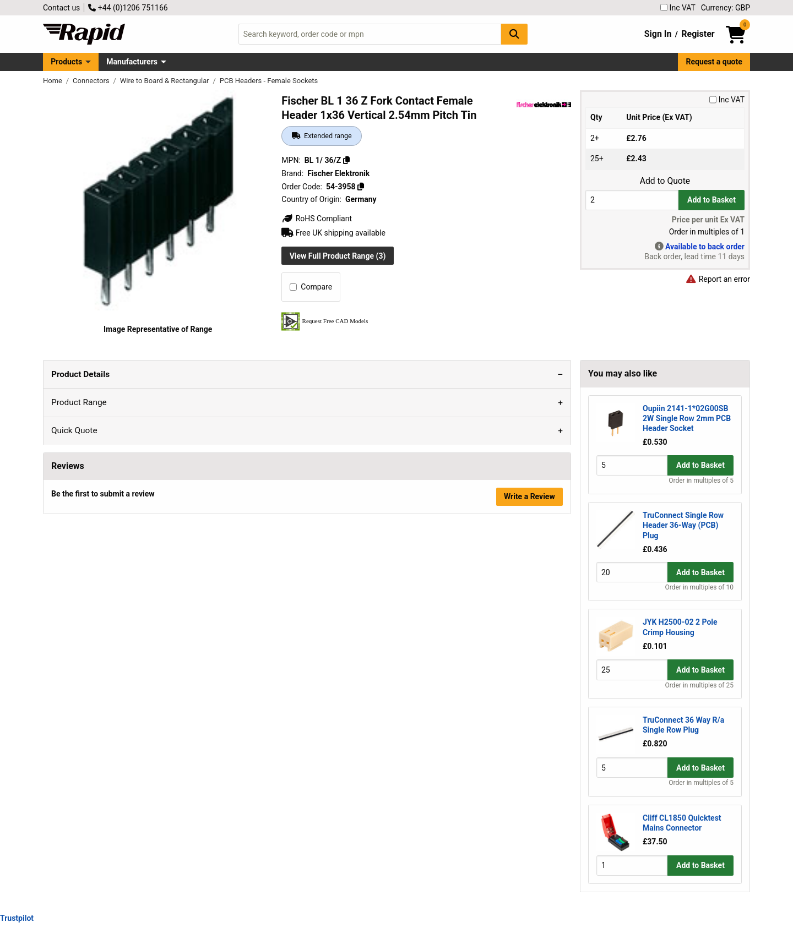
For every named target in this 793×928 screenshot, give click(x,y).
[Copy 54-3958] (360, 186)
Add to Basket (711, 199)
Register (697, 34)
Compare (311, 286)
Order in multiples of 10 (699, 587)
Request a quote (714, 61)
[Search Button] (514, 34)
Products (66, 61)
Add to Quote (665, 181)
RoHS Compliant (316, 218)
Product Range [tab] (150, 374)
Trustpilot (17, 918)
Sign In (658, 34)
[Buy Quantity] (631, 200)
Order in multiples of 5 (701, 480)
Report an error (717, 279)
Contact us (61, 7)
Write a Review (529, 655)
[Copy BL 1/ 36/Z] (346, 160)
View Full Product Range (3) (338, 256)
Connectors (92, 81)
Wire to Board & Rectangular (165, 81)
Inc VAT (678, 8)
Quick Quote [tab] (214, 374)
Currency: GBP (725, 8)
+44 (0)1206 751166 (127, 7)
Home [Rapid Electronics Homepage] (53, 81)
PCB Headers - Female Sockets (269, 81)
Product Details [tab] (79, 374)
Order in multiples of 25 (699, 685)
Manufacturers (131, 61)
